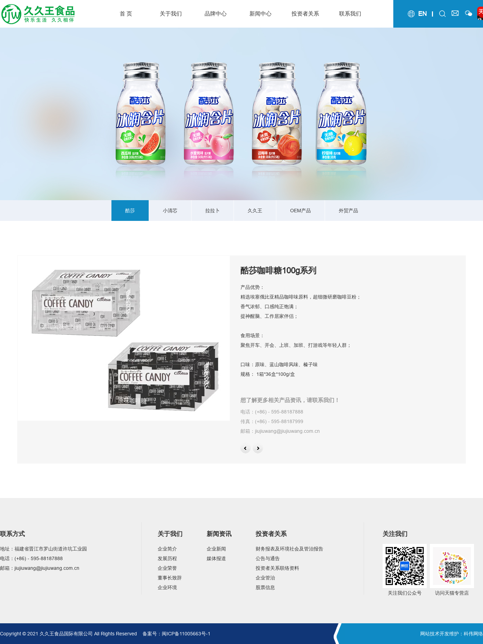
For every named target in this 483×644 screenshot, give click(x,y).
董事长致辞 (170, 577)
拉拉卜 (212, 210)
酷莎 (130, 210)
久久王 (255, 210)
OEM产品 (300, 210)
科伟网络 (473, 633)
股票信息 (265, 587)
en (422, 13)
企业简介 (167, 549)
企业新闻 (216, 549)
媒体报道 (216, 558)
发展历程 (167, 558)
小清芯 (170, 210)
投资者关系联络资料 (277, 568)
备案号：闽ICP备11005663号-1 (176, 633)
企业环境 (167, 587)
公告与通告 (268, 558)
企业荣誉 (167, 568)
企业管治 (265, 577)
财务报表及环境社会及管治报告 (289, 549)
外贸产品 (348, 210)
